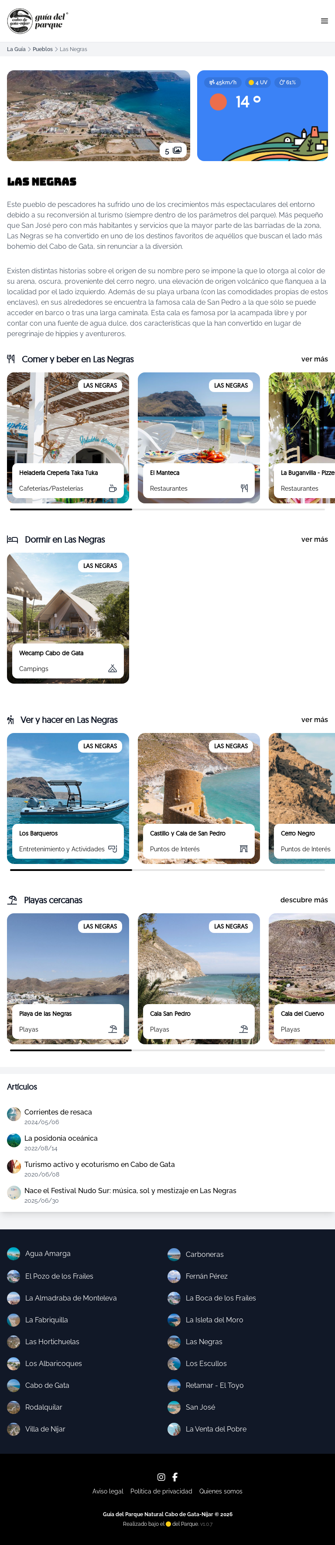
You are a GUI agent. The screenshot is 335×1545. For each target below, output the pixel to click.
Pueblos (43, 49)
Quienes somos (221, 1491)
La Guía (16, 49)
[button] (324, 20)
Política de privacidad (161, 1491)
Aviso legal (107, 1491)
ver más (314, 359)
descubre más (304, 900)
